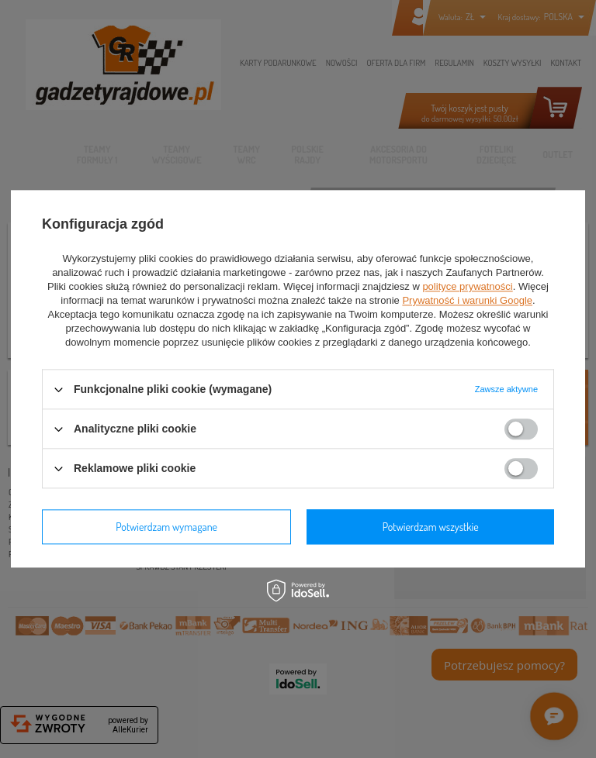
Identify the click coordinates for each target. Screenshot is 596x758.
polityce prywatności (467, 286)
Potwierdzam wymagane (166, 526)
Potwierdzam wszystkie (431, 526)
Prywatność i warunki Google (467, 300)
